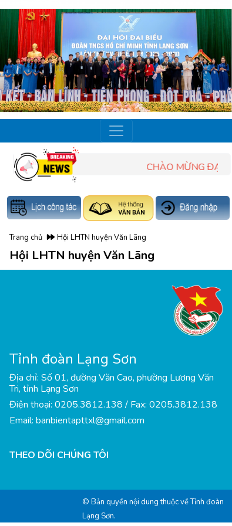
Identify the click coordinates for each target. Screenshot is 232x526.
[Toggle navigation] (116, 130)
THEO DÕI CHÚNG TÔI (59, 455)
